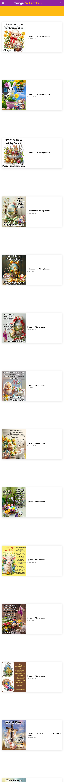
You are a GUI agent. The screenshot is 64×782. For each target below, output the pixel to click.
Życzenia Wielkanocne (36, 327)
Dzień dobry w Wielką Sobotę (38, 36)
